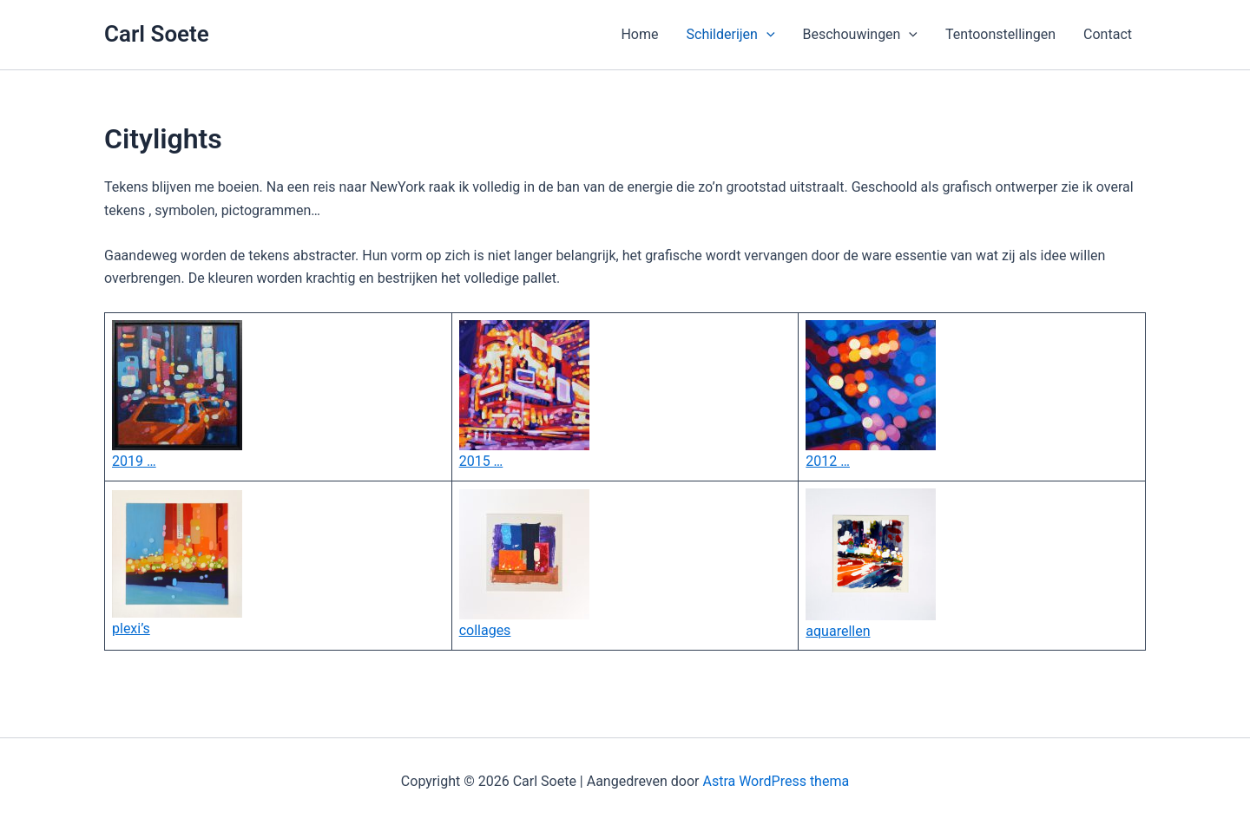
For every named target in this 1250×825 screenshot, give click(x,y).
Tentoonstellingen (1000, 34)
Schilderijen (731, 34)
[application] (766, 34)
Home (639, 34)
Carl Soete (156, 34)
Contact (1107, 34)
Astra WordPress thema (775, 781)
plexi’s (131, 628)
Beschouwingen (860, 34)
